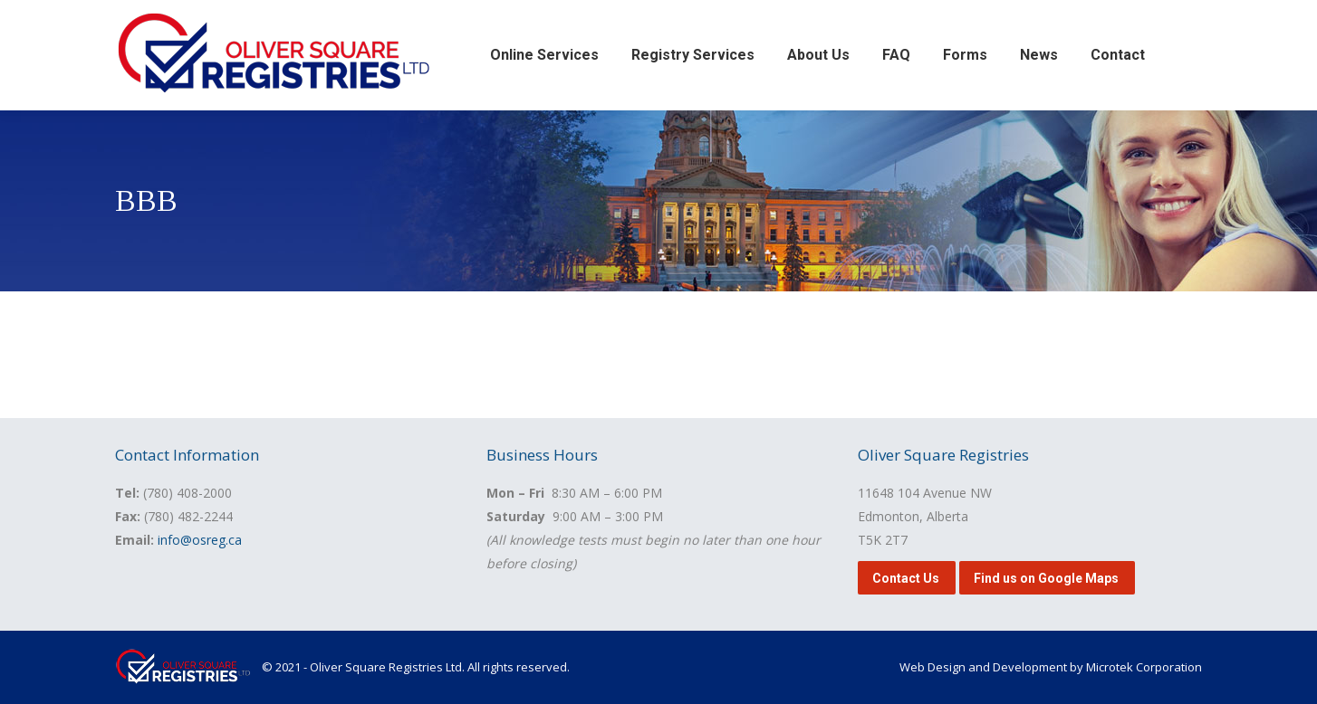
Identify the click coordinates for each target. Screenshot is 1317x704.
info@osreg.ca (200, 539)
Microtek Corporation (1144, 667)
